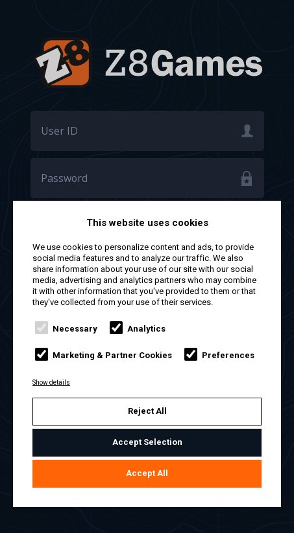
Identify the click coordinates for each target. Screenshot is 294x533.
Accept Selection (147, 442)
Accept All (147, 473)
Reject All (147, 411)
